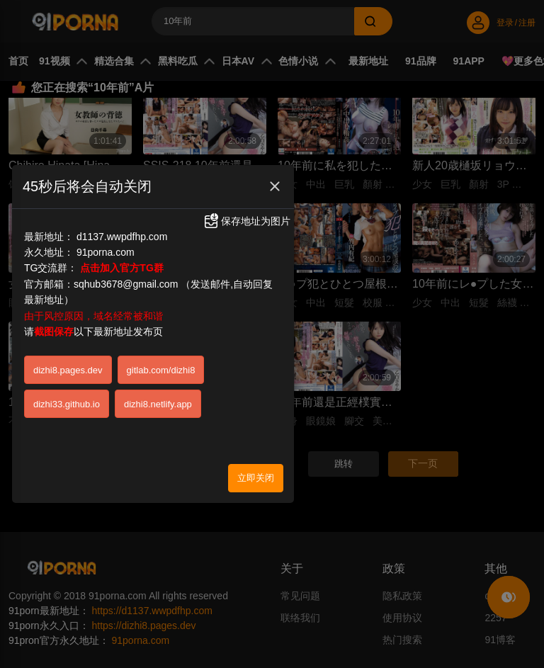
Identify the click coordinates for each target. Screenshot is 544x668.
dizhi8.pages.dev (68, 352)
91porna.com (105, 235)
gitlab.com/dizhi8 (161, 352)
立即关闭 (255, 460)
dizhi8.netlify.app (158, 386)
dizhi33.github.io (66, 386)
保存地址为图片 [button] (246, 204)
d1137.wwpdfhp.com (121, 219)
